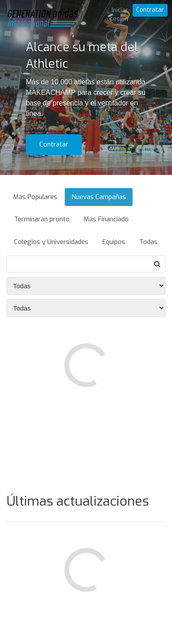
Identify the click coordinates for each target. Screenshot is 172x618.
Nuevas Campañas (98, 196)
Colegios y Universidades (51, 241)
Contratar (150, 10)
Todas (148, 241)
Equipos (113, 241)
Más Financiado (106, 219)
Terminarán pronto (42, 219)
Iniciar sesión (118, 14)
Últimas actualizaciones (78, 501)
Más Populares (35, 196)
